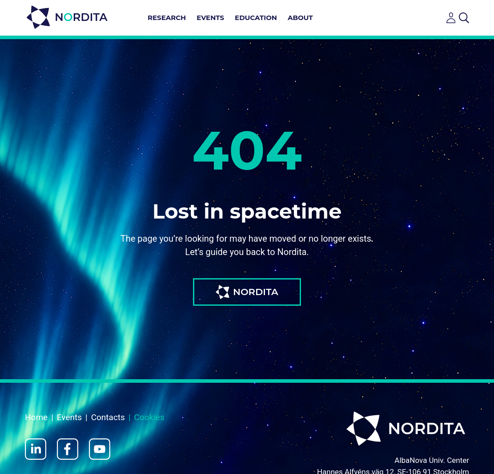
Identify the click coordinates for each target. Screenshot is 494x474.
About (300, 17)
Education (256, 17)
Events (210, 17)
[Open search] (464, 17)
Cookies (149, 417)
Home (36, 417)
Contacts (108, 417)
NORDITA (247, 292)
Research (167, 17)
